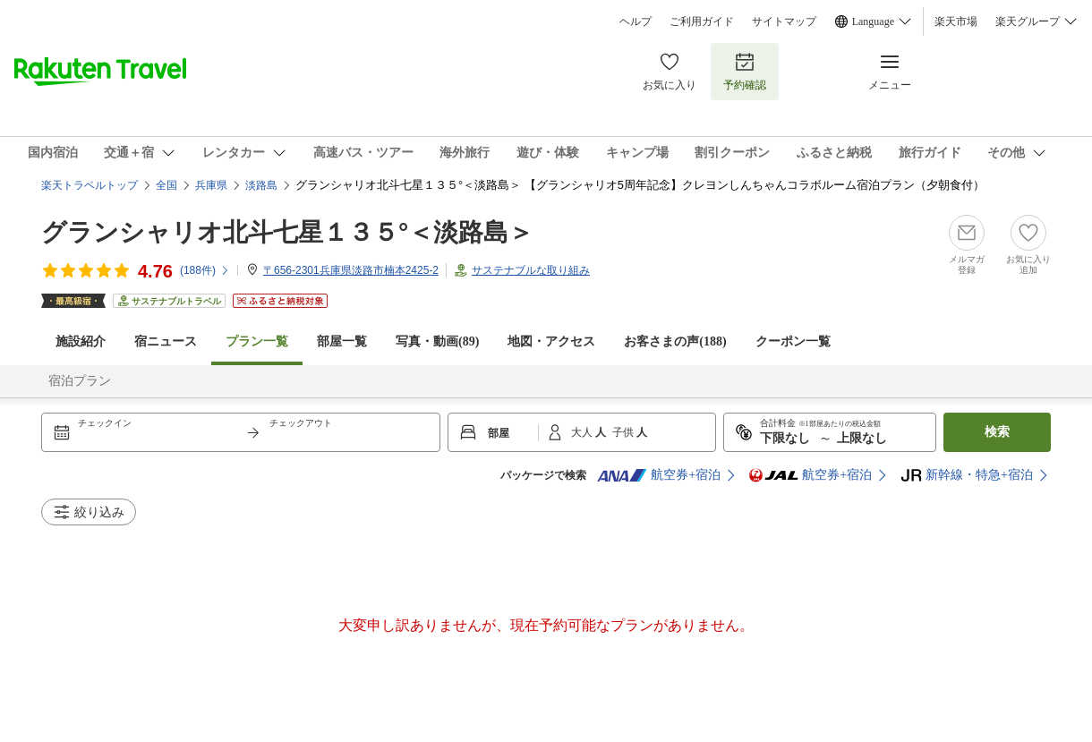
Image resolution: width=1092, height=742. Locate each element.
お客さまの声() (675, 341)
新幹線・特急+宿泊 (966, 475)
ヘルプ (635, 21)
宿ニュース (165, 341)
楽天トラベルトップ (89, 185)
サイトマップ (784, 21)
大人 (583, 432)
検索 (997, 432)
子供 (624, 432)
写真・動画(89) (437, 341)
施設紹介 (80, 341)
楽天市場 (955, 21)
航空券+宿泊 (659, 475)
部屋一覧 (342, 341)
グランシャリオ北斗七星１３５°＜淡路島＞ (287, 232)
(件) (205, 270)
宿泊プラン (79, 381)
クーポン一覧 (793, 341)
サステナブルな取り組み (531, 270)
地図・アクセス (551, 341)
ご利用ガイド (702, 21)
